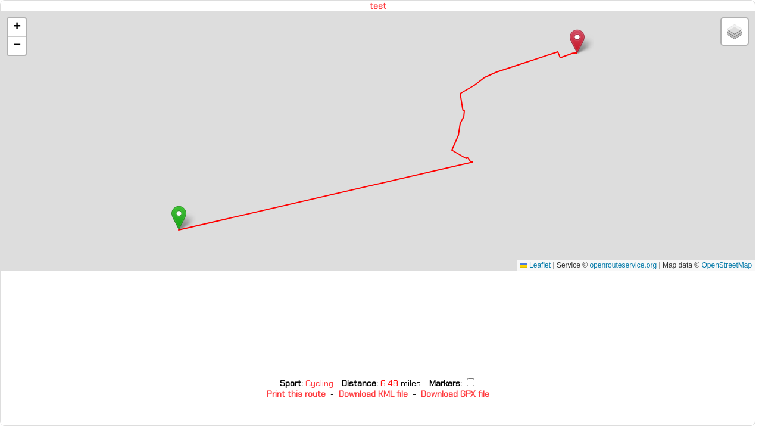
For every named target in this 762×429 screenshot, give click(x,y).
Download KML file (373, 393)
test (378, 6)
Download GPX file (455, 393)
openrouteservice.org (623, 265)
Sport (290, 383)
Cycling (320, 383)
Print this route (296, 393)
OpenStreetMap (726, 265)
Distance (359, 383)
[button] (178, 218)
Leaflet (535, 265)
